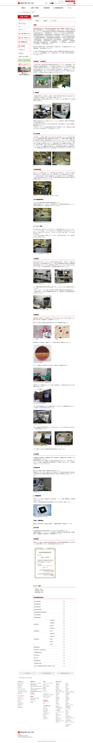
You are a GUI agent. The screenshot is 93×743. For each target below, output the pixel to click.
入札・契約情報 (29, 677)
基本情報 (37, 20)
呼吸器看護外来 (68, 707)
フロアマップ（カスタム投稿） (48, 683)
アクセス (69, 7)
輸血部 (57, 713)
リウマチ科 (57, 704)
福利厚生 (31, 702)
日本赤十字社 (27, 673)
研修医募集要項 (32, 699)
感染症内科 (57, 693)
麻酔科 (67, 690)
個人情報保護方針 (22, 677)
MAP (44, 703)
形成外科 (57, 703)
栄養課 (57, 716)
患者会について (45, 714)
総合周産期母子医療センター (70, 717)
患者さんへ (45, 690)
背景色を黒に (52, 3)
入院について (20, 697)
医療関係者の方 (24, 41)
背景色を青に (51, 3)
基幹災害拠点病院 (68, 720)
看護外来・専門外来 (22, 23)
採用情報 (23, 46)
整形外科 (57, 701)
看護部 (67, 710)
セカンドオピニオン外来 (22, 690)
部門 (19, 26)
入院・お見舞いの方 (25, 37)
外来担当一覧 (20, 684)
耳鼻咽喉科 (67, 688)
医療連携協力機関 (46, 701)
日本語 (68, 1)
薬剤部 (67, 713)
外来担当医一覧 (22, 49)
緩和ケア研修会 (45, 710)
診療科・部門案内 (35, 7)
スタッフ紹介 (53, 20)
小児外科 (57, 700)
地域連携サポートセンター (60, 720)
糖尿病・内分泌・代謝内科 (60, 691)
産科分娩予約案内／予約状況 (22, 691)
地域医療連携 (46, 7)
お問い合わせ (61, 1)
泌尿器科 (67, 684)
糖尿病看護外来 (68, 706)
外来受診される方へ (21, 681)
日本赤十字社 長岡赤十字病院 (26, 3)
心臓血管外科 (58, 697)
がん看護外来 (45, 717)
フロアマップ (45, 691)
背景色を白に (48, 3)
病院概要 (44, 688)
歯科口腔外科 (68, 693)
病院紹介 (23, 7)
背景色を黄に (49, 3)
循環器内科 (57, 684)
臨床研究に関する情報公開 (24, 56)
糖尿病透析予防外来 (59, 707)
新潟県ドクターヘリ (22, 29)
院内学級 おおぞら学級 (46, 696)
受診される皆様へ (20, 683)
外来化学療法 (45, 711)
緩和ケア (44, 715)
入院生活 (19, 700)
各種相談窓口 (21, 53)
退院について (20, 701)
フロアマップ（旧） (46, 693)
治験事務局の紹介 (68, 724)
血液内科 (57, 694)
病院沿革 (44, 687)
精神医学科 (67, 697)
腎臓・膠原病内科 (58, 690)
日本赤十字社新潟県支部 (46, 673)
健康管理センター (58, 719)
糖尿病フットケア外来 (69, 704)
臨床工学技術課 (68, 716)
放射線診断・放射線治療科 (70, 691)
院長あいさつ (45, 684)
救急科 (67, 701)
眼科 (66, 687)
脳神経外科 (57, 706)
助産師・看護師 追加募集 (34, 698)
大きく (63, 3)
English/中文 (73, 1)
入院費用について (20, 704)
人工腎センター (68, 719)
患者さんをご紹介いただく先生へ (35, 683)
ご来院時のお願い (20, 703)
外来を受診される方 (25, 33)
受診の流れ (19, 687)
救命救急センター (58, 717)
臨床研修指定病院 (33, 684)
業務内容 (45, 20)
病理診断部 (67, 703)
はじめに (44, 707)
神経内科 (57, 687)
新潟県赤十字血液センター (65, 673)
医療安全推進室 (58, 714)
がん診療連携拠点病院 (58, 7)
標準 (59, 3)
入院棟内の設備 (20, 707)
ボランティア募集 (46, 697)
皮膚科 (67, 683)
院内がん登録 (45, 708)
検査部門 (67, 714)
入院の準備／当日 (20, 698)
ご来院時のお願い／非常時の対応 (48, 694)
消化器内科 (57, 688)
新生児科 (67, 696)
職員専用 (67, 726)
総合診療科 (57, 683)
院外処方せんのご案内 (21, 688)
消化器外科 (67, 694)
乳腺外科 (67, 700)
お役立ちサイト (45, 718)
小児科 (57, 696)
